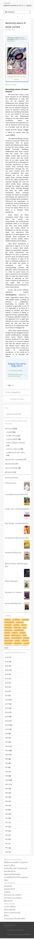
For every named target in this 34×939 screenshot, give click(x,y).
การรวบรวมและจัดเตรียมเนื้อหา (14, 918)
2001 (7, 725)
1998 (6, 737)
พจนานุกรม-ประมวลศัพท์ (12, 894)
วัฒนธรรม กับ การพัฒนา (13, 592)
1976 (6, 826)
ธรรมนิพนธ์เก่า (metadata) (14, 459)
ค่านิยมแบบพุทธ (10, 482)
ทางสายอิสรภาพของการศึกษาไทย (16, 494)
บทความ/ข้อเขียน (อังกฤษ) (15, 442)
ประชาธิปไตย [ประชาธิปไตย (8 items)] (16, 638)
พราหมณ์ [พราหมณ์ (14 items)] (20, 622)
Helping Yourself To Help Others (17, 78)
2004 (7, 712)
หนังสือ (8, 432)
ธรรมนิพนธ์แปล (10, 463)
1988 (7, 780)
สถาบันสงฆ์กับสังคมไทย (13, 603)
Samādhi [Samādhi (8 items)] (8, 643)
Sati (12, 385)
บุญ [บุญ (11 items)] (24, 627)
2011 (6, 695)
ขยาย (6, 648)
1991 (6, 767)
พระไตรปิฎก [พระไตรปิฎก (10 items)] (19, 630)
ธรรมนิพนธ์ (9, 428)
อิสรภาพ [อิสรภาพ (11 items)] (17, 627)
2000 (7, 729)
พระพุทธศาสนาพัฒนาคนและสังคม (17, 537)
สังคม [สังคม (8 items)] (17, 640)
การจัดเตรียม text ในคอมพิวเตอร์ (15, 868)
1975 (6, 830)
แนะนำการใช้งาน (10, 906)
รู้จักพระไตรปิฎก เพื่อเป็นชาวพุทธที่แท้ (16, 565)
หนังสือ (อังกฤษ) (12, 435)
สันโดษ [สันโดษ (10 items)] (22, 633)
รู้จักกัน (6, 915)
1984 (7, 797)
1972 (6, 839)
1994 (6, 754)
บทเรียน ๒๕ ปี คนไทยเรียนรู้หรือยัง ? (18, 509)
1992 (6, 763)
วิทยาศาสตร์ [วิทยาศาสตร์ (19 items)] (9, 622)
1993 (6, 759)
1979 (6, 818)
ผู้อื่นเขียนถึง (9, 472)
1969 (6, 852)
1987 (7, 784)
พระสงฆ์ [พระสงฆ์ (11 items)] (8, 625)
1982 (7, 805)
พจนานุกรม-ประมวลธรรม (13, 897)
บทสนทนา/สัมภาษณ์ (13, 449)
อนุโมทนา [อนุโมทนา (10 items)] (8, 630)
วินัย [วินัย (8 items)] (24, 635)
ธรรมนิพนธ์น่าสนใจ (11, 477)
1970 (7, 847)
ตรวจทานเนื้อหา (9, 865)
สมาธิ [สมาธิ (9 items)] (7, 635)
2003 (7, 716)
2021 (7, 665)
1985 (6, 792)
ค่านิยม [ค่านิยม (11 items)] (16, 625)
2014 (7, 682)
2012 (7, 691)
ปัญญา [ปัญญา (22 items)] (7, 620)
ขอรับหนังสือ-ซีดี (9, 909)
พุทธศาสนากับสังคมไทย (13, 552)
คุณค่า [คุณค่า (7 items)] (26, 643)
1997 (6, 742)
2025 (7, 657)
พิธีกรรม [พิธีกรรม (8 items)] (25, 640)
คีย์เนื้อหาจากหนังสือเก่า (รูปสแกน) (16, 862)
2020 (7, 670)
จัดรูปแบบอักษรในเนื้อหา (12, 874)
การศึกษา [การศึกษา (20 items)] (16, 620)
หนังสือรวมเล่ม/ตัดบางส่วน (15, 452)
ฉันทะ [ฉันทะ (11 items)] (24, 625)
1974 (6, 835)
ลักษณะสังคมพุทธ (11, 581)
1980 (7, 814)
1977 (6, 822)
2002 (7, 720)
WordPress (27, 934)
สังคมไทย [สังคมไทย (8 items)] (18, 643)
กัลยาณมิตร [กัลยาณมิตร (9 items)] (16, 635)
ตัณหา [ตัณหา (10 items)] (7, 633)
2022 (7, 661)
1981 (6, 809)
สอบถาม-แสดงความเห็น (12, 912)
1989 (6, 775)
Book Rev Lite (11, 934)
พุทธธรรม (7, 891)
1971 (6, 843)
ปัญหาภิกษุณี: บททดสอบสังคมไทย (17, 523)
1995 (6, 750)
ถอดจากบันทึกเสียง (11, 468)
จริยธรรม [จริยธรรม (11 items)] (8, 627)
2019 (7, 674)
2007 (7, 703)
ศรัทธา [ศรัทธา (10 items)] (15, 633)
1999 (6, 733)
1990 (6, 771)
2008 (7, 699)
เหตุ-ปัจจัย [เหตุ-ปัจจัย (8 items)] (8, 640)
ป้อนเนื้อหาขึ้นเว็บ (10, 871)
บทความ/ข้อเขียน (12, 439)
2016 (7, 678)
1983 (6, 801)
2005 (7, 708)
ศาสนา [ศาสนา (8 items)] (26, 638)
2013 (7, 687)
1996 (6, 746)
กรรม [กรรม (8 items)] (7, 638)
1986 (7, 788)
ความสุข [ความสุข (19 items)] (25, 620)
